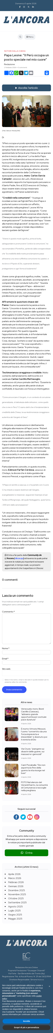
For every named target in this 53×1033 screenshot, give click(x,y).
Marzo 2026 (14, 878)
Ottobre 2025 (16, 898)
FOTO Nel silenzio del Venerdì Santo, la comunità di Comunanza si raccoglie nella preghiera (34, 786)
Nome (5, 648)
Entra (26, 853)
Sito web (6, 668)
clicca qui (19, 558)
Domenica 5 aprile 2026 (25, 3)
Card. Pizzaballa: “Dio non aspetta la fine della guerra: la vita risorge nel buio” (33, 769)
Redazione (9, 64)
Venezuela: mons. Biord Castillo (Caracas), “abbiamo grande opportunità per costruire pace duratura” (33, 714)
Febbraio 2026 (16, 882)
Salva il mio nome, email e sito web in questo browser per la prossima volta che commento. (27, 681)
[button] (49, 986)
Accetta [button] (26, 1021)
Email (5, 658)
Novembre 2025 (17, 894)
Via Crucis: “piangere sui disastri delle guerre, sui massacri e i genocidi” (32, 751)
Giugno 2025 (15, 914)
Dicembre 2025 (16, 890)
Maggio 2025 (15, 918)
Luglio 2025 (14, 910)
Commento (8, 611)
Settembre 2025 (17, 902)
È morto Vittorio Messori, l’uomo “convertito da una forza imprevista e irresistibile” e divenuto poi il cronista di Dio (34, 734)
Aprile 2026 (14, 874)
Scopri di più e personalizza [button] (26, 1027)
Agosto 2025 (15, 906)
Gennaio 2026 (15, 886)
